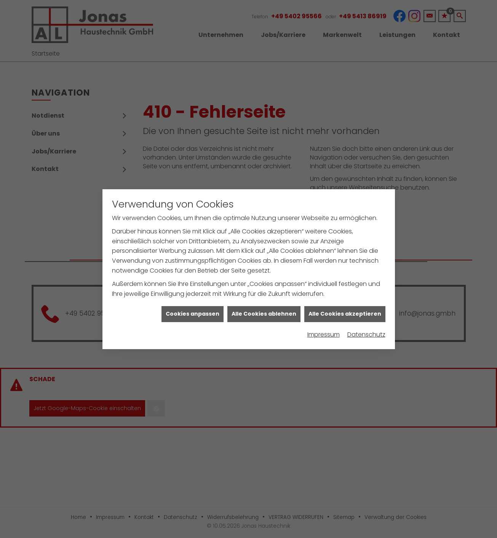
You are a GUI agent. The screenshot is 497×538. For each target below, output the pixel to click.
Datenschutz (366, 329)
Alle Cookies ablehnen (264, 309)
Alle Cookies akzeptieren (344, 309)
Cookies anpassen (192, 309)
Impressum (323, 329)
